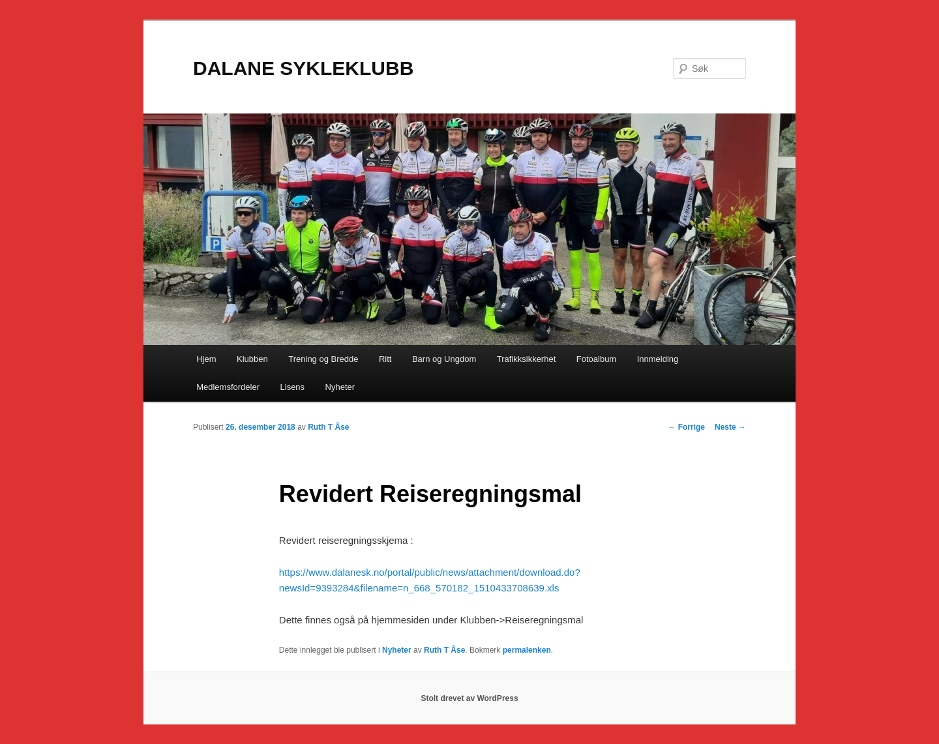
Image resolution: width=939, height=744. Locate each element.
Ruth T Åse (328, 427)
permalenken (527, 650)
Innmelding (658, 359)
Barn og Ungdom (444, 359)
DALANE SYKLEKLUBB (303, 68)
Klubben (252, 359)
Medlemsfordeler (228, 387)
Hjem (206, 359)
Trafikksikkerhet (526, 359)
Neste (730, 427)
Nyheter (340, 387)
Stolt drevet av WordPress (469, 698)
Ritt (385, 359)
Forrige (686, 427)
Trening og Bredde (323, 359)
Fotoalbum (596, 359)
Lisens (292, 387)
